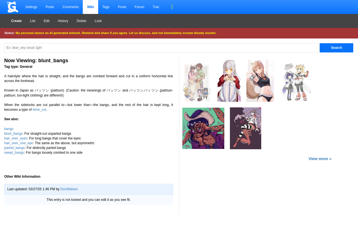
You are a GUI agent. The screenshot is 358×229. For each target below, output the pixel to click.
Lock (98, 21)
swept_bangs (14, 153)
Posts (50, 7)
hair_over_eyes (15, 138)
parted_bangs (14, 148)
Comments (70, 7)
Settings (31, 7)
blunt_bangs (13, 134)
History (63, 21)
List (32, 21)
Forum (139, 7)
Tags (105, 7)
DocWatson (69, 189)
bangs (8, 129)
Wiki (90, 7)
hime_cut (39, 110)
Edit (47, 21)
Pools (122, 7)
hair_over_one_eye (18, 143)
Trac (156, 7)
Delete (81, 21)
